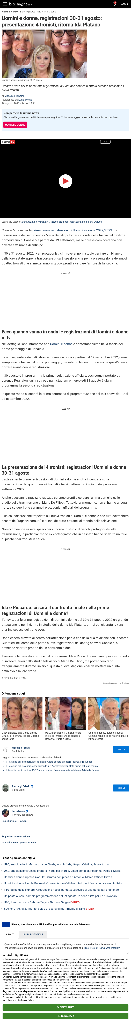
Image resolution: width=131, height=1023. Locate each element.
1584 (67, 962)
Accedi (124, 4)
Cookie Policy (27, 1000)
